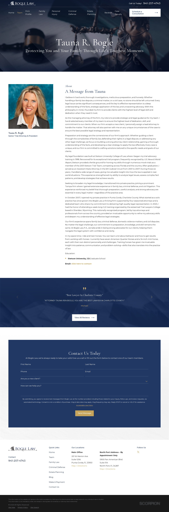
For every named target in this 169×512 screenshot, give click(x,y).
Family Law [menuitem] (42, 12)
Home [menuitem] (11, 13)
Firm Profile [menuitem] (28, 12)
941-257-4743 (151, 3)
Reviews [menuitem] (108, 13)
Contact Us (54, 487)
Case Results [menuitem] (118, 12)
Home (52, 452)
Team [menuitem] (19, 13)
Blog (51, 477)
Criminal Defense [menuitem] (72, 12)
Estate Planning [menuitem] (91, 12)
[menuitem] (11, 507)
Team (51, 457)
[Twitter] (138, 452)
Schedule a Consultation (145, 12)
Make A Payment (57, 482)
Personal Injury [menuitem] (56, 12)
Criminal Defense (57, 467)
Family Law (54, 462)
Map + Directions (79, 466)
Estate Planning (56, 472)
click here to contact (81, 264)
